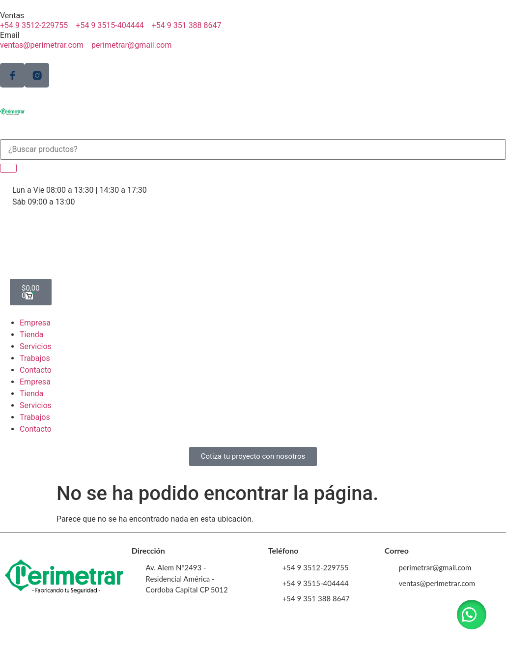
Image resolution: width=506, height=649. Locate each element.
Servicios (36, 346)
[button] (471, 614)
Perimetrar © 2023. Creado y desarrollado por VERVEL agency (253, 636)
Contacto (36, 370)
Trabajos (35, 358)
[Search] (8, 168)
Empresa (35, 322)
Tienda (31, 334)
